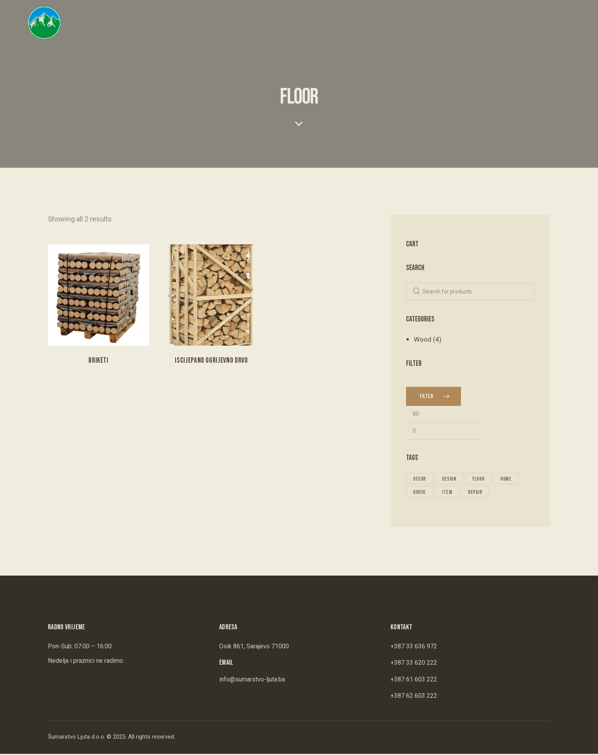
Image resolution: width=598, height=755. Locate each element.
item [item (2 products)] (448, 493)
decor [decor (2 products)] (419, 479)
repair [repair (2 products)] (477, 493)
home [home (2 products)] (508, 479)
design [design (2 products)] (450, 479)
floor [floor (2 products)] (481, 479)
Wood (422, 339)
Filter (426, 396)
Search (416, 292)
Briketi (98, 360)
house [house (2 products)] (419, 493)
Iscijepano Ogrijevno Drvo (211, 360)
